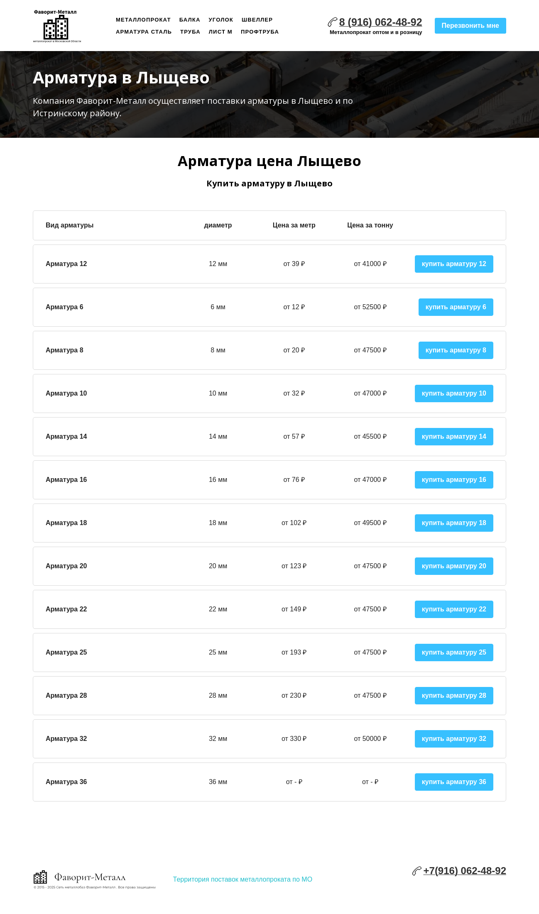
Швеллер (257, 20)
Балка (190, 20)
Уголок (221, 20)
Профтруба (260, 32)
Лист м (221, 32)
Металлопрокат (143, 20)
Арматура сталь (144, 32)
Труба (190, 32)
